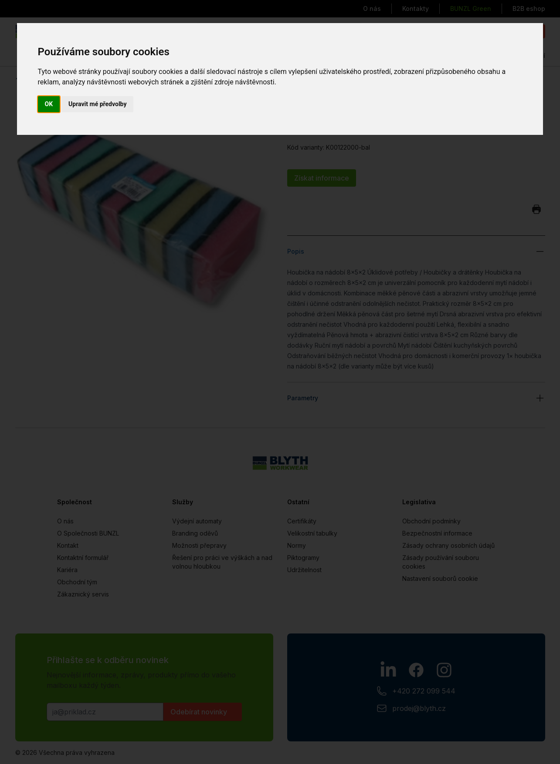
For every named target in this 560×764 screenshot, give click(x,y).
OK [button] (49, 104)
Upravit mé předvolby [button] (97, 104)
